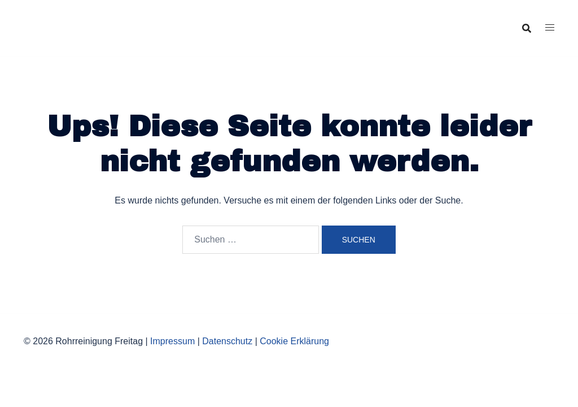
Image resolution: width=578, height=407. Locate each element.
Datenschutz (227, 341)
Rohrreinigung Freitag (86, 19)
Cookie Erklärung (294, 341)
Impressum (172, 341)
